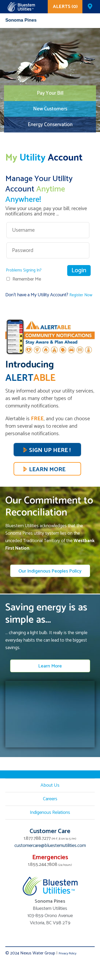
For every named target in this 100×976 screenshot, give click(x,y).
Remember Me (27, 279)
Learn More (47, 469)
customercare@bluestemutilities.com (50, 846)
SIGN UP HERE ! (50, 450)
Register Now (80, 295)
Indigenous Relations (50, 813)
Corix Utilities (21, 6)
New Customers (50, 109)
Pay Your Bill (50, 93)
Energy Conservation (50, 125)
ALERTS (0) (65, 7)
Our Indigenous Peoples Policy (50, 571)
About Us (50, 785)
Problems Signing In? (24, 270)
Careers (50, 799)
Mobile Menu (90, 21)
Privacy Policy (67, 953)
